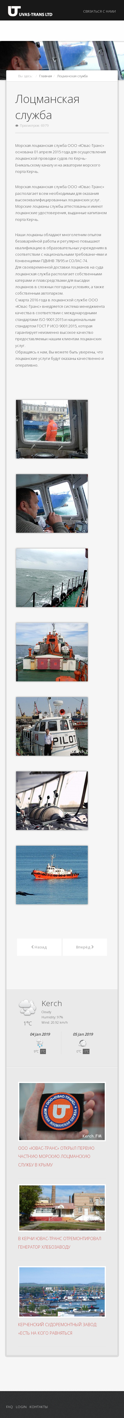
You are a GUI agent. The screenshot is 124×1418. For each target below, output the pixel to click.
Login (21, 1406)
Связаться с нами (99, 11)
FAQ (9, 1406)
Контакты (39, 1406)
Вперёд (85, 947)
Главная (45, 75)
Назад (39, 947)
